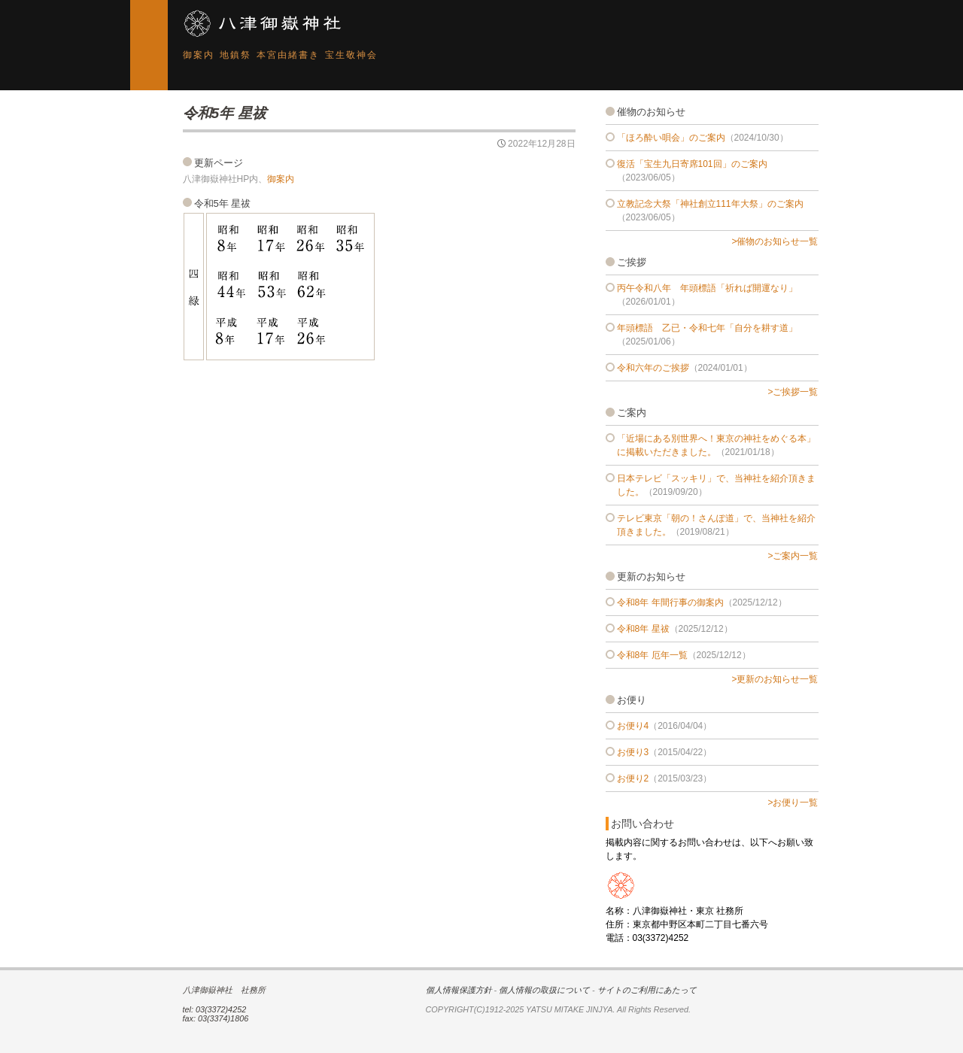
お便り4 (633, 726)
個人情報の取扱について (544, 989)
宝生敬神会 (351, 55)
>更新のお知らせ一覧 (774, 679)
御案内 (198, 55)
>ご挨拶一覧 (792, 392)
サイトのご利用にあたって (647, 989)
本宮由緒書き (288, 55)
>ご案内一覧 (792, 556)
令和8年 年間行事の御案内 (670, 602)
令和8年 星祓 (643, 629)
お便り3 (633, 752)
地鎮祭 (235, 55)
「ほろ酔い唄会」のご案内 (671, 137)
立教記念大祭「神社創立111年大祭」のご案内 (710, 204)
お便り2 (633, 778)
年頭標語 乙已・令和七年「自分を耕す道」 (707, 328)
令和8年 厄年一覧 (652, 655)
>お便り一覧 (792, 802)
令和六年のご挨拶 (653, 368)
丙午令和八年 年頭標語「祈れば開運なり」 (707, 288)
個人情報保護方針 (459, 989)
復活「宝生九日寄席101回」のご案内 (692, 164)
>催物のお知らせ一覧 (774, 241)
